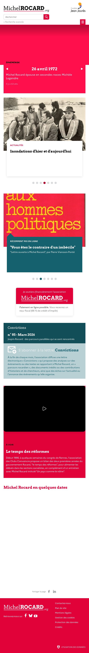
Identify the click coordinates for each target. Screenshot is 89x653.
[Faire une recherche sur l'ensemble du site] (24, 17)
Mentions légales (63, 612)
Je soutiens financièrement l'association (44, 296)
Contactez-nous (63, 603)
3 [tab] (41, 183)
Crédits (58, 627)
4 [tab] (44, 279)
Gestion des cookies (65, 617)
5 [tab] (48, 183)
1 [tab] (33, 183)
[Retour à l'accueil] (26, 9)
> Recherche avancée (14, 21)
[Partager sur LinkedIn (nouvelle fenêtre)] (54, 591)
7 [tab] (55, 183)
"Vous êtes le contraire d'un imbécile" (42, 247)
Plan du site (60, 608)
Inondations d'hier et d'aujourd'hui (40, 151)
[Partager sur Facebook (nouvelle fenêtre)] (48, 591)
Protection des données (66, 622)
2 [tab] (37, 183)
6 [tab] (52, 183)
